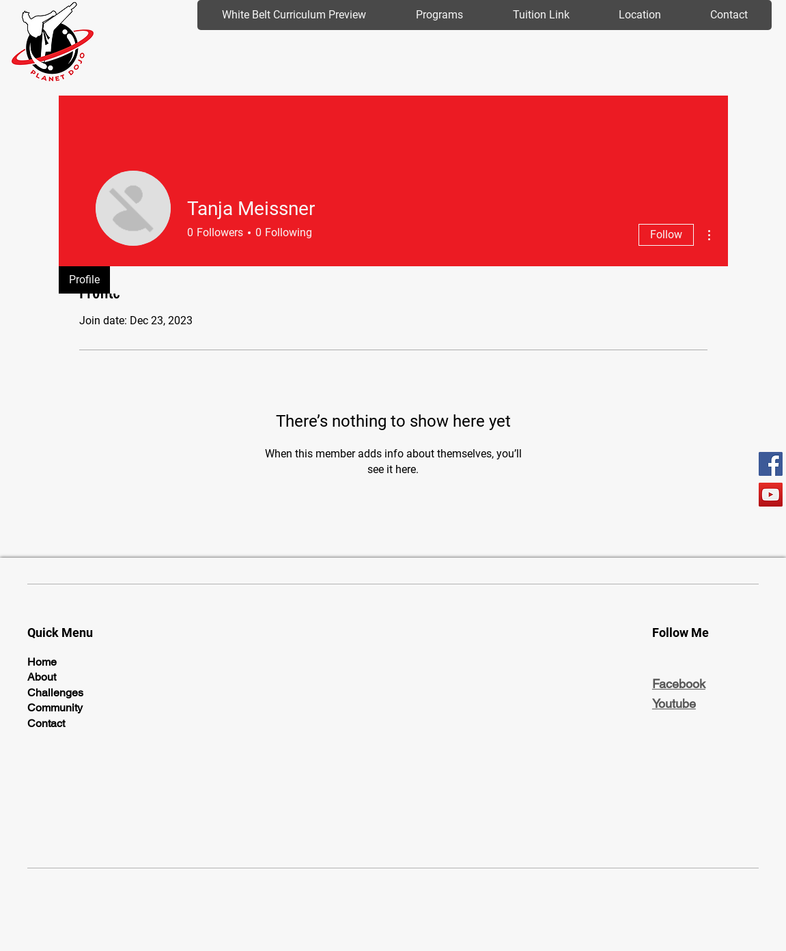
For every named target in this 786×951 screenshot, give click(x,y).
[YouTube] (771, 495)
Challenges (55, 692)
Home (42, 661)
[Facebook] (771, 464)
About (41, 676)
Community (55, 707)
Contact (46, 723)
